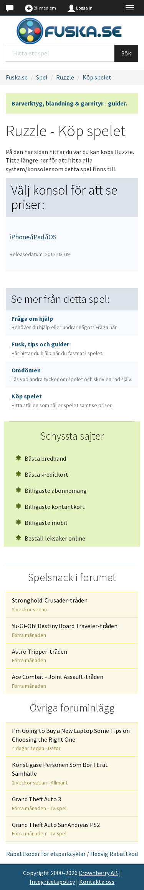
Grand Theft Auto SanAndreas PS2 (56, 829)
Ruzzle (65, 77)
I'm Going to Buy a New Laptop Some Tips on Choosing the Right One (71, 739)
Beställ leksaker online (50, 538)
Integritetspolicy (52, 881)
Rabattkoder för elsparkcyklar (46, 854)
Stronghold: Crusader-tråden (50, 604)
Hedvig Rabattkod (114, 854)
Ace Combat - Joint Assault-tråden (57, 681)
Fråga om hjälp (65, 323)
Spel (42, 77)
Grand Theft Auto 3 (39, 803)
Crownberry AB (98, 873)
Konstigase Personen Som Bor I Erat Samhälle (60, 773)
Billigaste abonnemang (51, 490)
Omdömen (72, 374)
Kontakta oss (96, 881)
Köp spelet (97, 77)
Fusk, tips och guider (57, 348)
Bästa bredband (40, 458)
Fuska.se (17, 77)
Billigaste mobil (41, 522)
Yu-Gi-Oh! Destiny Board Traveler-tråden (65, 630)
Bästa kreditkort (41, 474)
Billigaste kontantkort (50, 506)
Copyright (36, 873)
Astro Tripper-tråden (39, 656)
